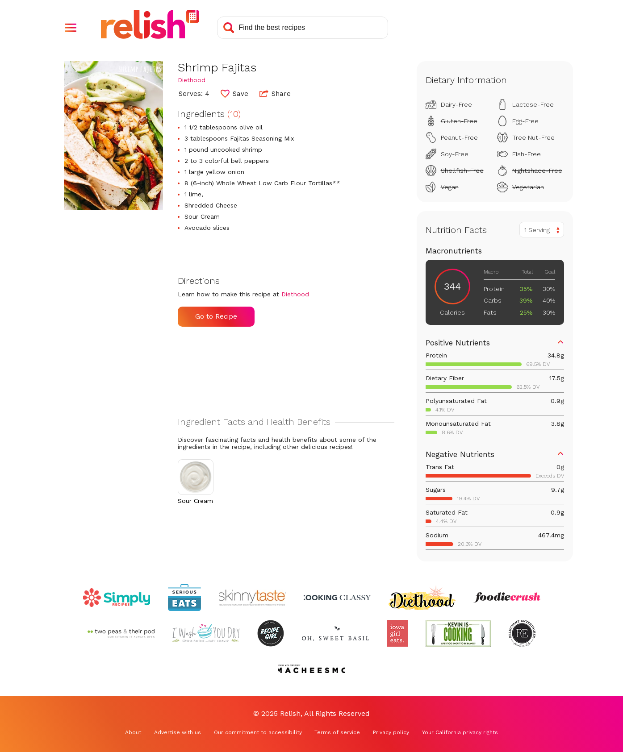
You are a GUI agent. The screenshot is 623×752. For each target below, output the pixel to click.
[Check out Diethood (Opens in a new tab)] (422, 597)
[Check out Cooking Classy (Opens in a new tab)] (337, 597)
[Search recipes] (302, 28)
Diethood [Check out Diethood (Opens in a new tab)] (191, 79)
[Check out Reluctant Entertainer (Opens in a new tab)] (522, 633)
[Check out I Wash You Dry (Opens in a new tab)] (205, 633)
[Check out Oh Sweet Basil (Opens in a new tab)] (335, 633)
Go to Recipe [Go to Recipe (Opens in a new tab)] (216, 316)
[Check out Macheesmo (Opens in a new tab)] (311, 669)
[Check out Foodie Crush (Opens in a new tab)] (506, 597)
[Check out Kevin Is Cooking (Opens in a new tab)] (458, 633)
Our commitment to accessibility (258, 732)
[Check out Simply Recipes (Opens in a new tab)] (116, 597)
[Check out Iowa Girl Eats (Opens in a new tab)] (397, 633)
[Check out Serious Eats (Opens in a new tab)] (184, 597)
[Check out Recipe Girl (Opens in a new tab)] (270, 633)
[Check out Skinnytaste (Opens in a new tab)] (252, 597)
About (133, 732)
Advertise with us (177, 732)
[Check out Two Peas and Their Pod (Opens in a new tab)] (121, 633)
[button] (70, 27)
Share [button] (275, 93)
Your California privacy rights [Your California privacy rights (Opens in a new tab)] (460, 732)
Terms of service (337, 732)
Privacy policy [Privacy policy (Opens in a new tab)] (391, 732)
